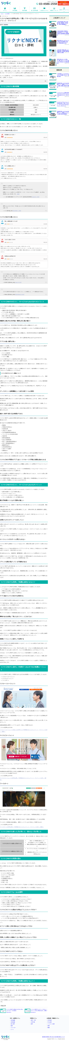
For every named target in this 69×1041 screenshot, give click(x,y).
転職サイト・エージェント (64, 10)
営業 (49, 1025)
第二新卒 (13, 1023)
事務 (49, 1027)
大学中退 (33, 1022)
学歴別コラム (33, 1018)
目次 (2, 81)
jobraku (6, 24)
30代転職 (13, 1022)
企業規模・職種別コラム (53, 1018)
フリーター (13, 1027)
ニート (12, 1029)
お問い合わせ (51, 1036)
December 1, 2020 (17, 210)
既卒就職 (24, 10)
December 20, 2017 (19, 294)
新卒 (32, 1023)
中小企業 (50, 1022)
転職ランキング (54, 10)
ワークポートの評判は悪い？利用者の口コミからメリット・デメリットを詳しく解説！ (22, 827)
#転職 (18, 194)
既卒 (12, 1025)
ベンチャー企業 (51, 1023)
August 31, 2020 (35, 196)
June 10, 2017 (18, 282)
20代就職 (14, 10)
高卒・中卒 (33, 1020)
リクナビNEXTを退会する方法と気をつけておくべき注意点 (14, 1010)
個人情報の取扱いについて (60, 1036)
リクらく (2, 13)
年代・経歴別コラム (15, 1018)
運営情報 (44, 1036)
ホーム (5, 10)
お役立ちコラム (44, 10)
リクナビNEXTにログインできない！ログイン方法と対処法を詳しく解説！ (39, 1010)
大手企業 (50, 1020)
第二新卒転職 (34, 10)
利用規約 (47, 1036)
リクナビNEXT (7, 13)
